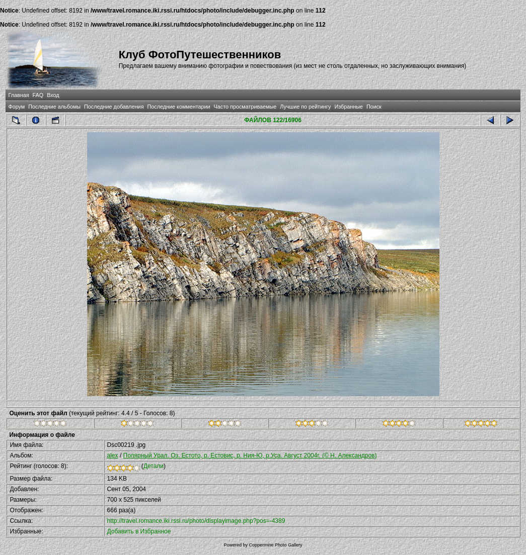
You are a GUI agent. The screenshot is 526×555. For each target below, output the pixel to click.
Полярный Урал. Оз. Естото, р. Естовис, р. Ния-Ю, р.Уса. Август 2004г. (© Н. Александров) (250, 455)
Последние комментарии (178, 107)
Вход (53, 95)
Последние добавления (113, 107)
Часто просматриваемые (245, 107)
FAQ (38, 95)
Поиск (374, 107)
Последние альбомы (54, 107)
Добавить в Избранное (139, 531)
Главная (18, 95)
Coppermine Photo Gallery (275, 544)
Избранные (348, 107)
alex (112, 455)
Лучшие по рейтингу (305, 107)
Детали (153, 466)
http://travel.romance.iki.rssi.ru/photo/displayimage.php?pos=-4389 (196, 520)
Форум (16, 107)
